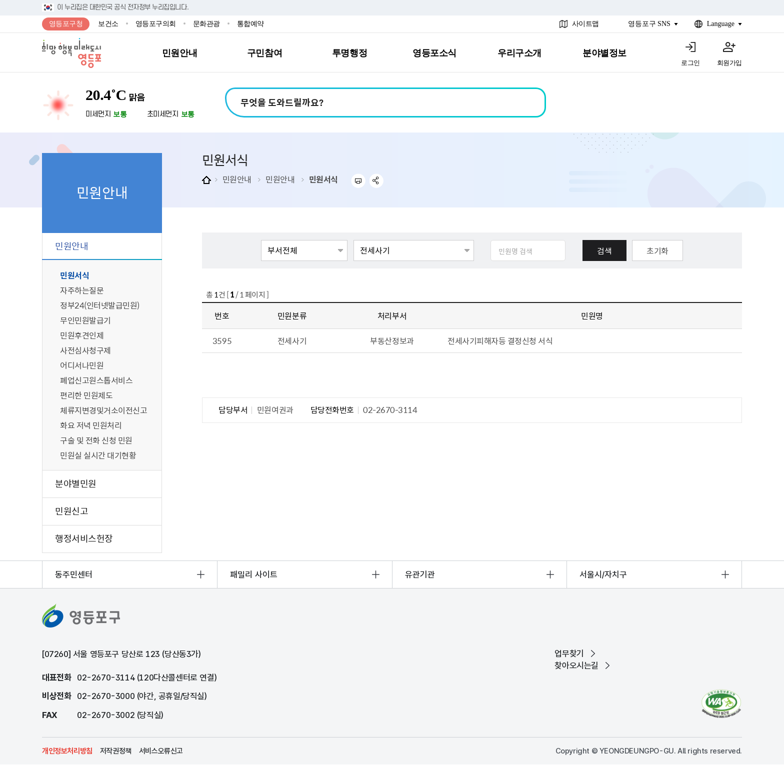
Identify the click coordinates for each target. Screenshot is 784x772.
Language (720, 24)
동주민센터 (73, 575)
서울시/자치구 (603, 575)
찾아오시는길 (576, 665)
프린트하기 (358, 181)
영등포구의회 (156, 24)
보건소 (108, 24)
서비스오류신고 (161, 751)
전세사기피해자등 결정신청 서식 (500, 340)
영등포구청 (66, 24)
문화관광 (206, 24)
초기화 (657, 250)
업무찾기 (569, 653)
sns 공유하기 (377, 181)
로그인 (690, 62)
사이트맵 (585, 24)
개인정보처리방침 (67, 751)
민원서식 (323, 179)
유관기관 (420, 575)
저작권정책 (116, 751)
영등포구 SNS (649, 24)
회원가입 (729, 62)
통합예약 (250, 24)
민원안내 (237, 179)
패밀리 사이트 (254, 575)
